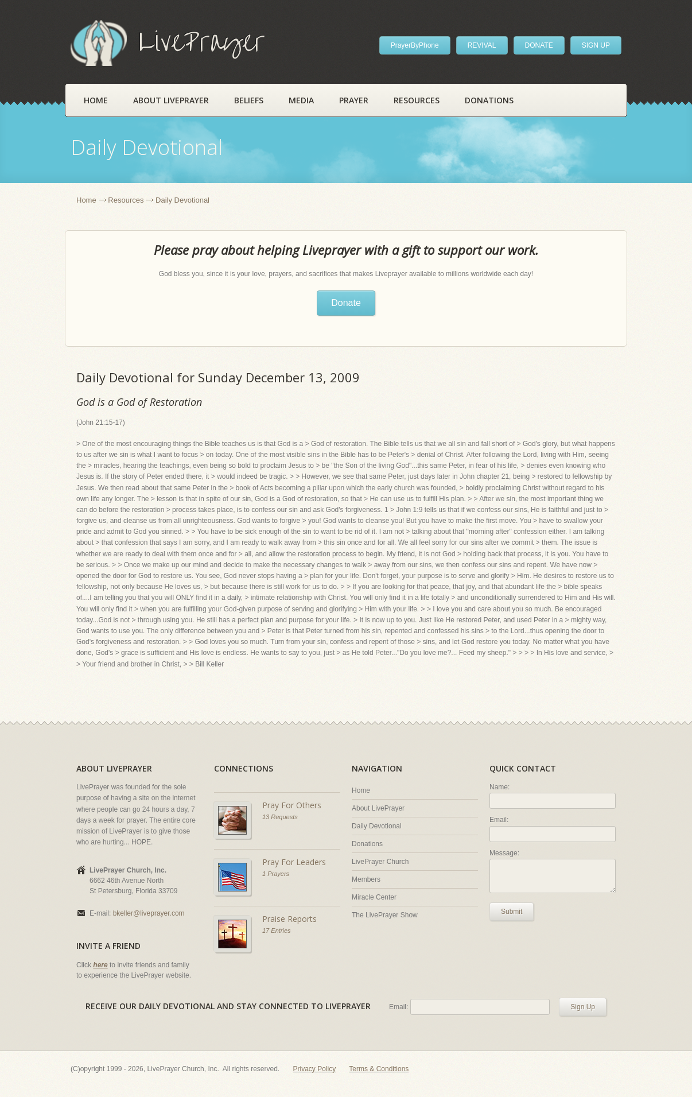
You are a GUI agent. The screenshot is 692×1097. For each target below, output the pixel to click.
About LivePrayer (171, 100)
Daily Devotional (377, 826)
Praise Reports (289, 918)
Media (301, 100)
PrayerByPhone (415, 45)
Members (366, 879)
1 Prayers (275, 873)
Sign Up (582, 1007)
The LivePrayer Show (385, 915)
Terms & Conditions (379, 1069)
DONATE (539, 45)
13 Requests (280, 816)
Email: (498, 820)
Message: (504, 853)
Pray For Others (291, 805)
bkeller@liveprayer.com (149, 913)
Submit (511, 912)
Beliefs (248, 100)
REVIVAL (482, 45)
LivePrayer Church (380, 862)
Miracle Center (374, 897)
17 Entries (276, 930)
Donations (489, 100)
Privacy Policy (314, 1069)
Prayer (353, 100)
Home (96, 100)
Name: (499, 787)
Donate (346, 303)
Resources (417, 100)
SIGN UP (596, 45)
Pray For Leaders (294, 861)
